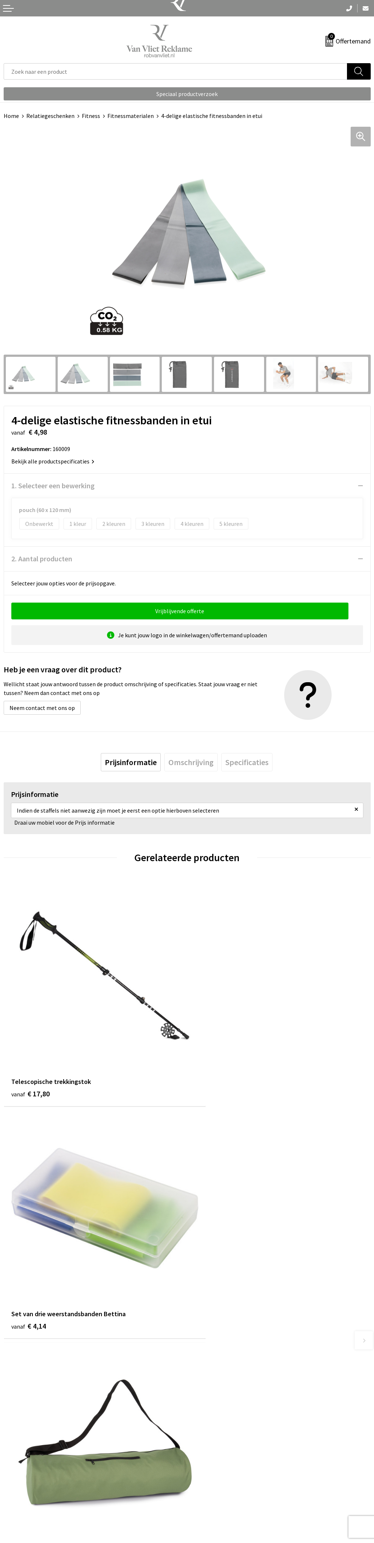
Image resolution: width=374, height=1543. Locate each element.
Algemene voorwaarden (220, 1473)
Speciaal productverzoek (187, 94)
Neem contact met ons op (42, 707)
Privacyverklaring (212, 1496)
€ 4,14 (212, 1074)
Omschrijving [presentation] (191, 762)
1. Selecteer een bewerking (53, 485)
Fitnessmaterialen (130, 115)
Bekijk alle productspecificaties (52, 461)
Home (11, 115)
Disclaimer (204, 1506)
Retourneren (20, 1484)
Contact (14, 1473)
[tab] (131, 762)
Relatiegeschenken (50, 115)
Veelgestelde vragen (216, 1364)
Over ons (202, 1353)
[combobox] (175, 71)
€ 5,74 (28, 1291)
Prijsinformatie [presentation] (131, 762)
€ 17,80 (30, 1074)
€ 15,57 (214, 1291)
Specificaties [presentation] (246, 762)
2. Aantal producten (41, 558)
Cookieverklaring (212, 1484)
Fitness (91, 115)
